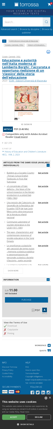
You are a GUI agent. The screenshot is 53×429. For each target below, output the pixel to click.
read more (21, 137)
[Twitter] (37, 393)
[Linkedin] (43, 393)
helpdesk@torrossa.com (41, 380)
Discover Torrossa (9, 367)
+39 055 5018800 (36, 383)
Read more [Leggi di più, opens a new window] (24, 412)
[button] (46, 22)
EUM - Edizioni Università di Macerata (28, 80)
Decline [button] (39, 417)
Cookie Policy (7, 373)
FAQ (27, 367)
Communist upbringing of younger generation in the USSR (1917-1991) (18, 224)
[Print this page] (48, 52)
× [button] (50, 398)
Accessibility (7, 376)
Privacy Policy (7, 370)
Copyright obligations (34, 376)
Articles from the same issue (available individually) (26, 164)
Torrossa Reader (32, 373)
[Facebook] (32, 393)
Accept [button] (13, 417)
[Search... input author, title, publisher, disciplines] (26, 22)
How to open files (32, 370)
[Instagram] (48, 393)
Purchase (26, 299)
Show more (13, 270)
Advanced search (9, 29)
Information (11, 279)
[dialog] (26, 411)
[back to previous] (4, 41)
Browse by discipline (29, 29)
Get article (43, 173)
